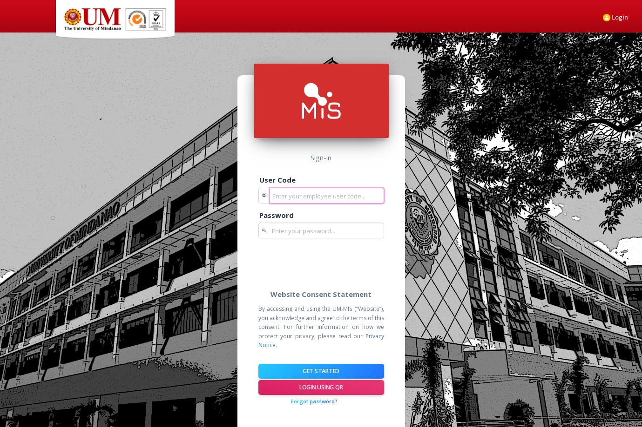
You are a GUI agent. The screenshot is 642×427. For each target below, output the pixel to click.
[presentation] (329, 263)
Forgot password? (314, 401)
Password (276, 215)
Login (615, 17)
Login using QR (321, 387)
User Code (277, 179)
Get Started (321, 371)
